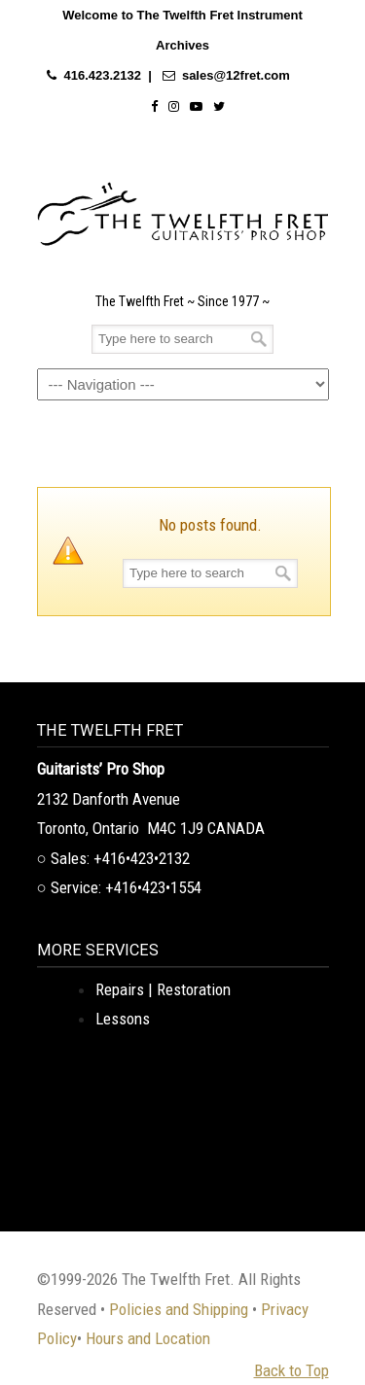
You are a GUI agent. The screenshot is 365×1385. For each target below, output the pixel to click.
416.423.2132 (102, 75)
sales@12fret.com (236, 75)
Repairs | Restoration (163, 989)
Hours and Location (148, 1338)
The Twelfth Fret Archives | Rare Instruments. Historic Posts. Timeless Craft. (183, 209)
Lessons (122, 1018)
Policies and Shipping (178, 1309)
